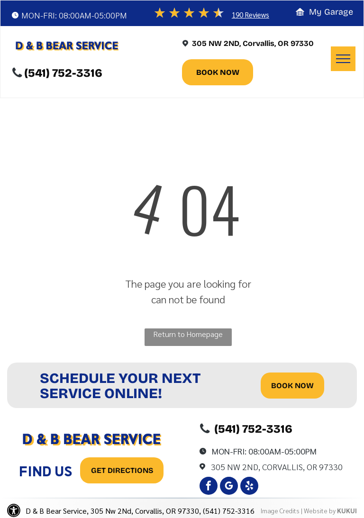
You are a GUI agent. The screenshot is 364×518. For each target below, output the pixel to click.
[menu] (343, 58)
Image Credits (280, 510)
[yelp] (249, 487)
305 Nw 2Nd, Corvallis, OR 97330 (277, 466)
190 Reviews (250, 14)
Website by (320, 510)
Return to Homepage (188, 334)
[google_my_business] (229, 487)
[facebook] (209, 487)
